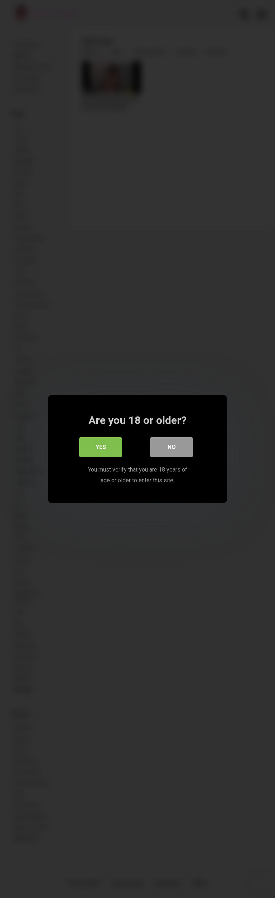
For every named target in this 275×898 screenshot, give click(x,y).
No (172, 447)
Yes (101, 447)
